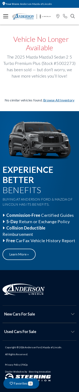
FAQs (25, 364)
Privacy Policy (12, 364)
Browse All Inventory (58, 100)
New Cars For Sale (19, 314)
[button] (57, 16)
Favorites (21, 383)
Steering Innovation (40, 371)
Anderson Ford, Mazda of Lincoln (43, 347)
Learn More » (19, 254)
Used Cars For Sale (20, 331)
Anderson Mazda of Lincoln (27, 3)
